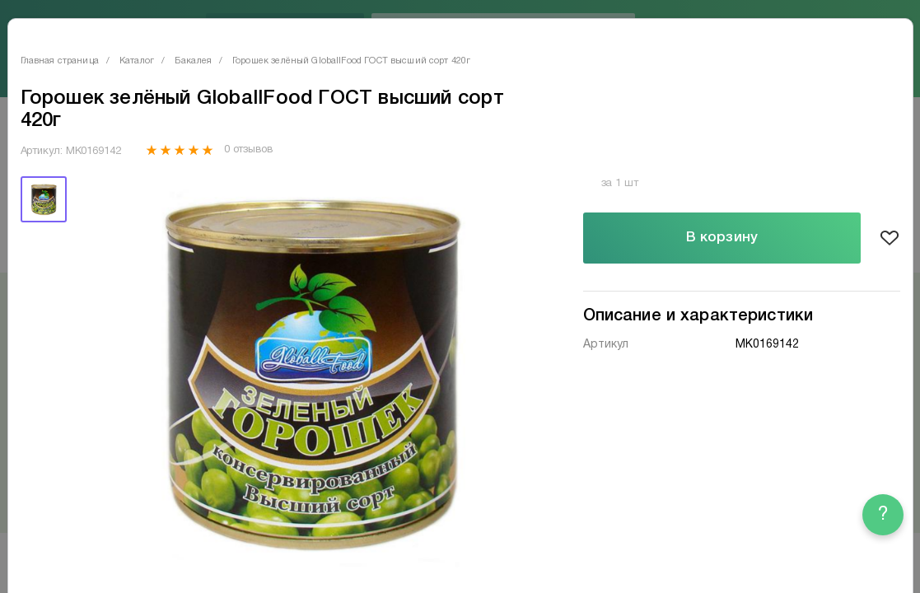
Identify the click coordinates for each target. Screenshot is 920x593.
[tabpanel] (306, 371)
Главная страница (60, 61)
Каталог (136, 61)
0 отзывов (248, 150)
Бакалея (193, 61)
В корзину (722, 237)
